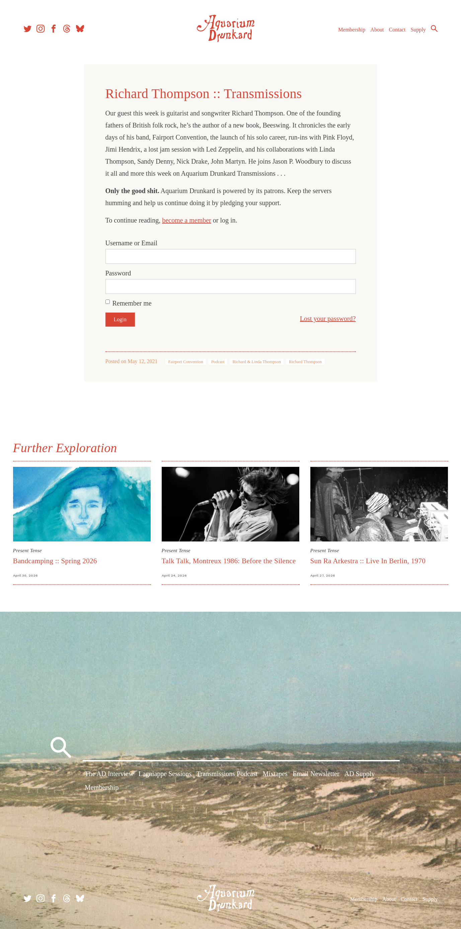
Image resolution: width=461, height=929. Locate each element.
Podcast (218, 361)
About (377, 29)
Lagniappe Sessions (165, 773)
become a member (186, 220)
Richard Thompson (305, 361)
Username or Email (131, 243)
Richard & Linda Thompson (256, 361)
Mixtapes (275, 773)
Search (434, 28)
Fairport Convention (185, 361)
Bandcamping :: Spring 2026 (55, 561)
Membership (351, 29)
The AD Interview (109, 773)
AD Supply (359, 773)
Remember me (132, 303)
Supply (418, 29)
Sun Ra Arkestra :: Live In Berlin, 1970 (368, 561)
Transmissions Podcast (227, 773)
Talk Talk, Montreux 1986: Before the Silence (229, 561)
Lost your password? (328, 318)
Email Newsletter (316, 773)
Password (118, 273)
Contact (397, 29)
